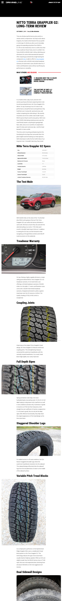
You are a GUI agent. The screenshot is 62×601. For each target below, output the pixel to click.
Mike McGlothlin (35, 31)
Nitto (24, 59)
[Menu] (2, 2)
